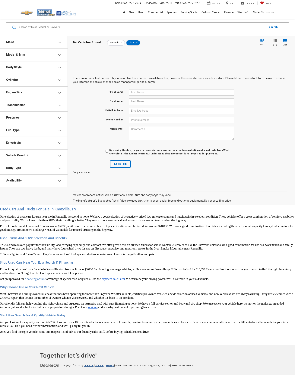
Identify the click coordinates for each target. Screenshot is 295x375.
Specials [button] (172, 12)
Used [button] (141, 12)
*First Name (116, 92)
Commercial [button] (155, 12)
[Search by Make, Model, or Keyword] (142, 27)
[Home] (124, 13)
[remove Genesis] (116, 43)
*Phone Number (114, 120)
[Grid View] (274, 43)
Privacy (110, 365)
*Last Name (116, 101)
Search (273, 27)
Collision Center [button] (210, 12)
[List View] (285, 43)
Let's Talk (120, 164)
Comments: (116, 129)
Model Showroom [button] (263, 12)
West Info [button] (243, 12)
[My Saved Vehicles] (266, 3)
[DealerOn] (49, 365)
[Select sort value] (263, 42)
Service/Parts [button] (189, 12)
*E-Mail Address (114, 111)
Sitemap (99, 365)
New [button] (131, 12)
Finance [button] (229, 12)
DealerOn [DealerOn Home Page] (89, 365)
